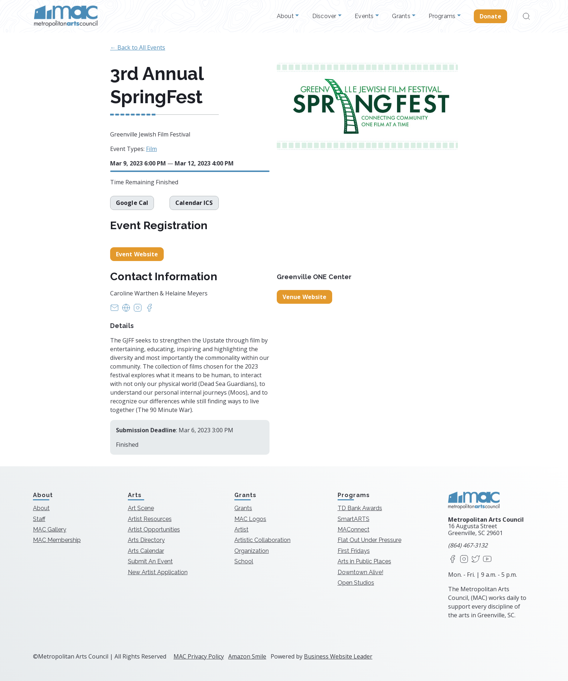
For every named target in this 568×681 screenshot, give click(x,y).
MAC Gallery (49, 529)
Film (151, 149)
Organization (251, 550)
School (243, 561)
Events (365, 16)
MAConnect (353, 529)
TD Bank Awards (360, 508)
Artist (241, 529)
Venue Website (304, 297)
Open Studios (356, 582)
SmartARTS (353, 519)
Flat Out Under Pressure (369, 540)
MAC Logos (250, 519)
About (286, 16)
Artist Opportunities (154, 529)
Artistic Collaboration (262, 540)
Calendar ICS (195, 203)
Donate (490, 16)
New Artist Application (158, 572)
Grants (402, 16)
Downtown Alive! (360, 572)
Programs (443, 16)
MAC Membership (57, 540)
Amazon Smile (247, 656)
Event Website (137, 254)
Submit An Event (150, 561)
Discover (325, 16)
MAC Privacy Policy (199, 656)
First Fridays (354, 550)
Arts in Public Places (364, 561)
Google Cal (132, 203)
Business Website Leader (338, 656)
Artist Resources (150, 519)
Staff (39, 519)
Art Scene (141, 508)
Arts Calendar (146, 550)
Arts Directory (146, 540)
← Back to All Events (137, 47)
